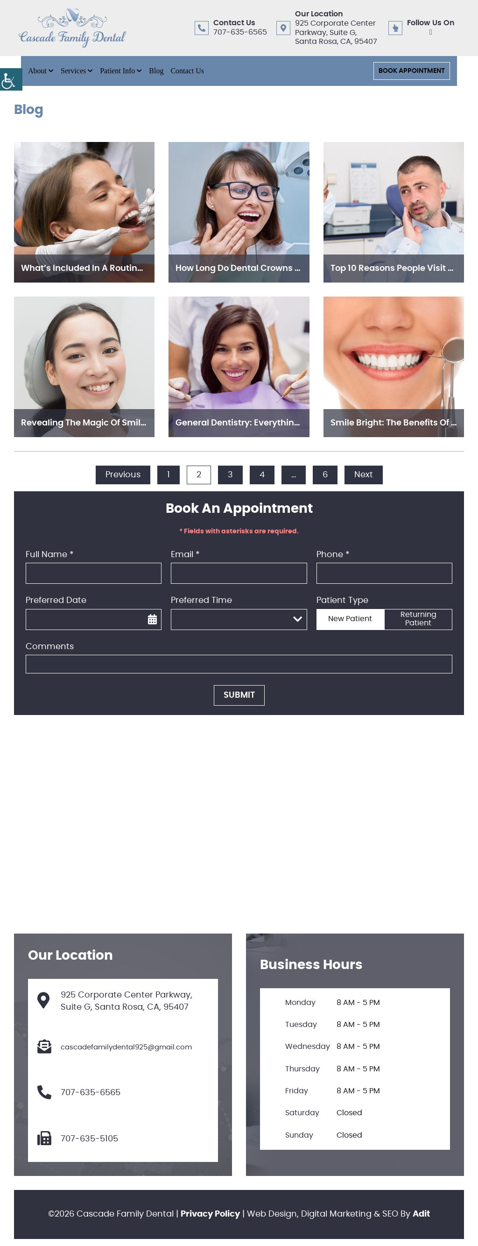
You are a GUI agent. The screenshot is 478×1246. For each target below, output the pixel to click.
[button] (11, 79)
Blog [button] (156, 71)
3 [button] (230, 475)
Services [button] (73, 71)
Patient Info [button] (117, 71)
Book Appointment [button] (412, 71)
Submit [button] (239, 695)
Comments (50, 647)
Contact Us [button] (187, 71)
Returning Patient (418, 619)
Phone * (333, 555)
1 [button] (168, 475)
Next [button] (363, 475)
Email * (185, 555)
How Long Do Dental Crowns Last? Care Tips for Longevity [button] (296, 268)
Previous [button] (123, 475)
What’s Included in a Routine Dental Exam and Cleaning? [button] (141, 268)
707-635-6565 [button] (240, 32)
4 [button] (262, 475)
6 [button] (325, 475)
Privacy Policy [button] (210, 1214)
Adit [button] (421, 1214)
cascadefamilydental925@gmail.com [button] (114, 1047)
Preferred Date (56, 600)
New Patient (350, 619)
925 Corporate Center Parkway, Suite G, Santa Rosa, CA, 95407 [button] (336, 32)
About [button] (37, 71)
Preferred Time (201, 600)
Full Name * (50, 555)
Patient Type (342, 600)
